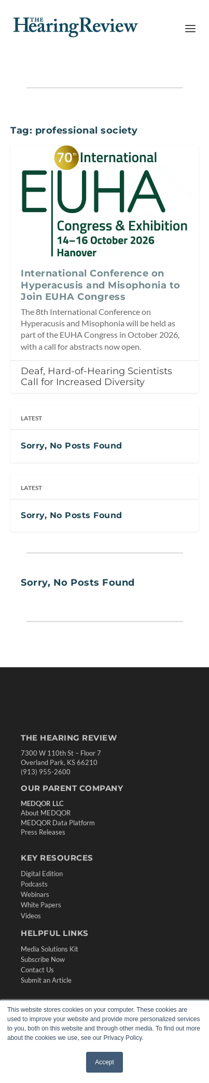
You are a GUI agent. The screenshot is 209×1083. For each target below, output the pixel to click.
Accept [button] (104, 1062)
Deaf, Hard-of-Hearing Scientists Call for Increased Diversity (96, 376)
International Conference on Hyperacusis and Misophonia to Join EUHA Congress (100, 285)
